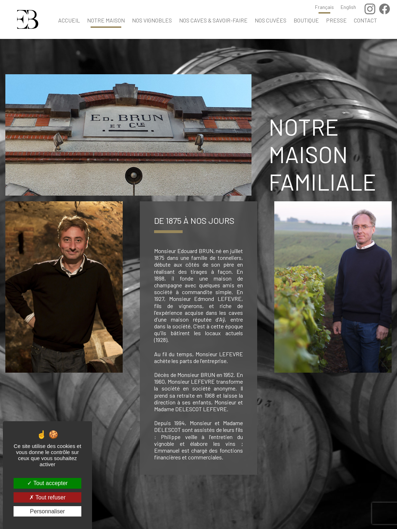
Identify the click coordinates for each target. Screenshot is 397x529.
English (348, 7)
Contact (365, 20)
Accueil (69, 20)
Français (324, 7)
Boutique (306, 20)
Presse (336, 20)
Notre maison (106, 20)
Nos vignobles (152, 20)
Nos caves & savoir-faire (213, 20)
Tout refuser (47, 497)
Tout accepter (47, 483)
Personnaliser (47, 511)
